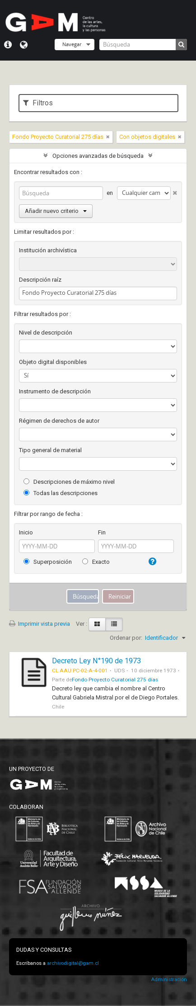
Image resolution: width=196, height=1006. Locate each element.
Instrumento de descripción (55, 391)
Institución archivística (48, 250)
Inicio (26, 532)
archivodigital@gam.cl (73, 963)
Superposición (47, 561)
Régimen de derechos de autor (59, 420)
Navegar (71, 44)
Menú (8, 44)
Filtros (38, 103)
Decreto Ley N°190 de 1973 (96, 660)
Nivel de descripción (45, 332)
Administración (169, 979)
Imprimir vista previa (39, 623)
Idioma (24, 44)
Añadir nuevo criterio (56, 211)
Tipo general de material (50, 450)
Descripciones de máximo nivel (69, 481)
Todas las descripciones (60, 493)
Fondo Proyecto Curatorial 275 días (115, 679)
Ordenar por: (126, 637)
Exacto (96, 561)
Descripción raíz (40, 279)
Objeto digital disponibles (53, 362)
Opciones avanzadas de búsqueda (98, 155)
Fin (102, 532)
